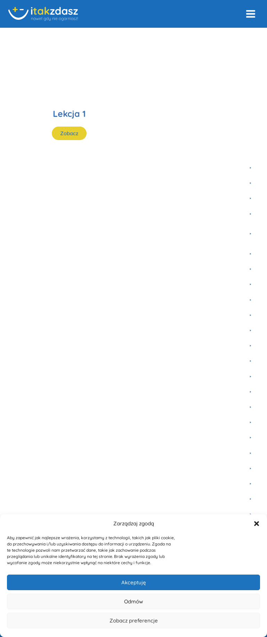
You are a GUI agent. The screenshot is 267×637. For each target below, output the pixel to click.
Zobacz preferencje (134, 620)
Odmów (133, 601)
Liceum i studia (92, 37)
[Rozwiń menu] (250, 14)
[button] (256, 523)
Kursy (37, 37)
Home (15, 37)
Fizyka (59, 37)
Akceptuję (133, 582)
